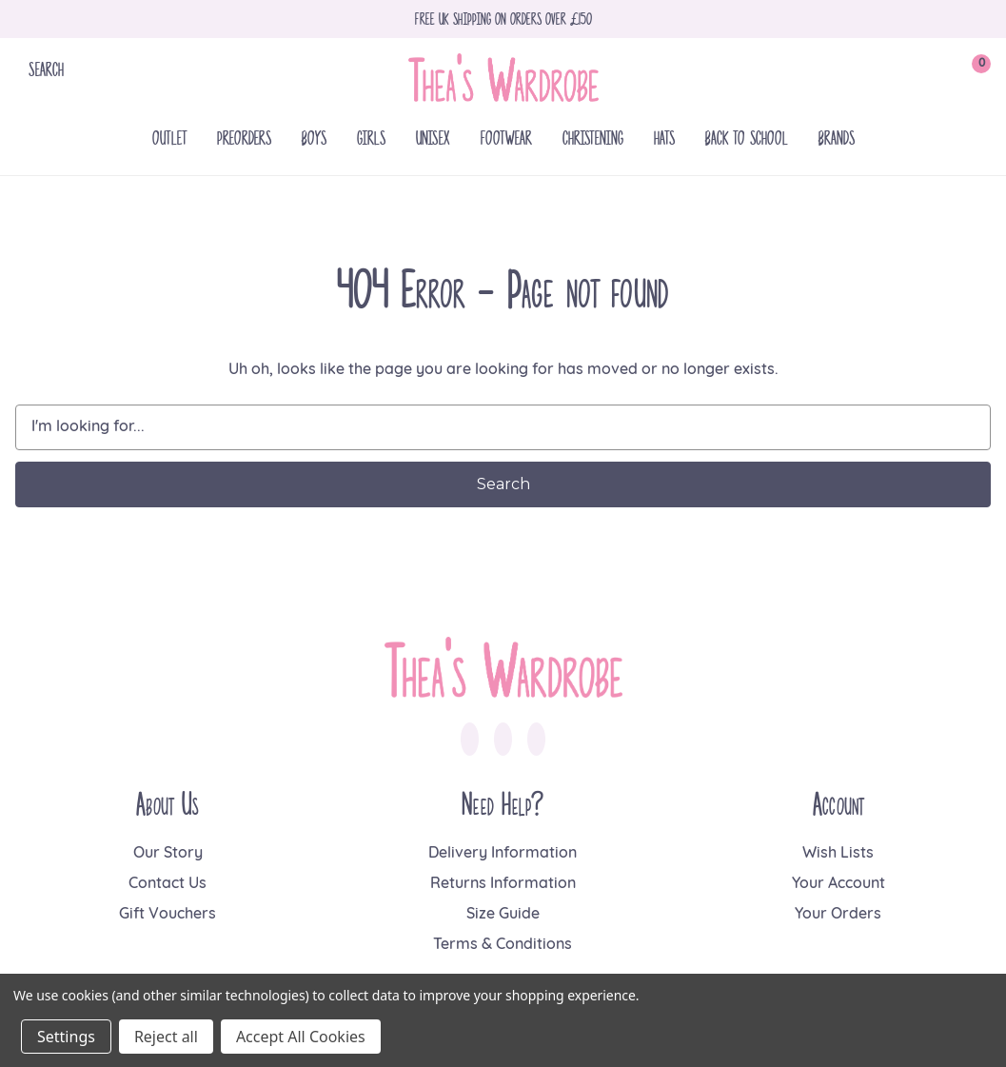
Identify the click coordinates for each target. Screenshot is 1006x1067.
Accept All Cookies (300, 1036)
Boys (314, 137)
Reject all (166, 1036)
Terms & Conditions (502, 945)
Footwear (506, 137)
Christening (592, 137)
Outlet (169, 137)
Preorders (244, 137)
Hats (664, 137)
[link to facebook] (469, 739)
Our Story (168, 853)
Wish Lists (838, 853)
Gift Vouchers (167, 914)
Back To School (746, 137)
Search (46, 69)
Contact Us (167, 884)
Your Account (838, 884)
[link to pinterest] (536, 739)
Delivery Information (502, 853)
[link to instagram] (503, 739)
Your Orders (838, 914)
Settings (66, 1036)
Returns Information (503, 884)
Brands (837, 137)
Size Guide (503, 914)
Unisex (433, 137)
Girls (371, 137)
